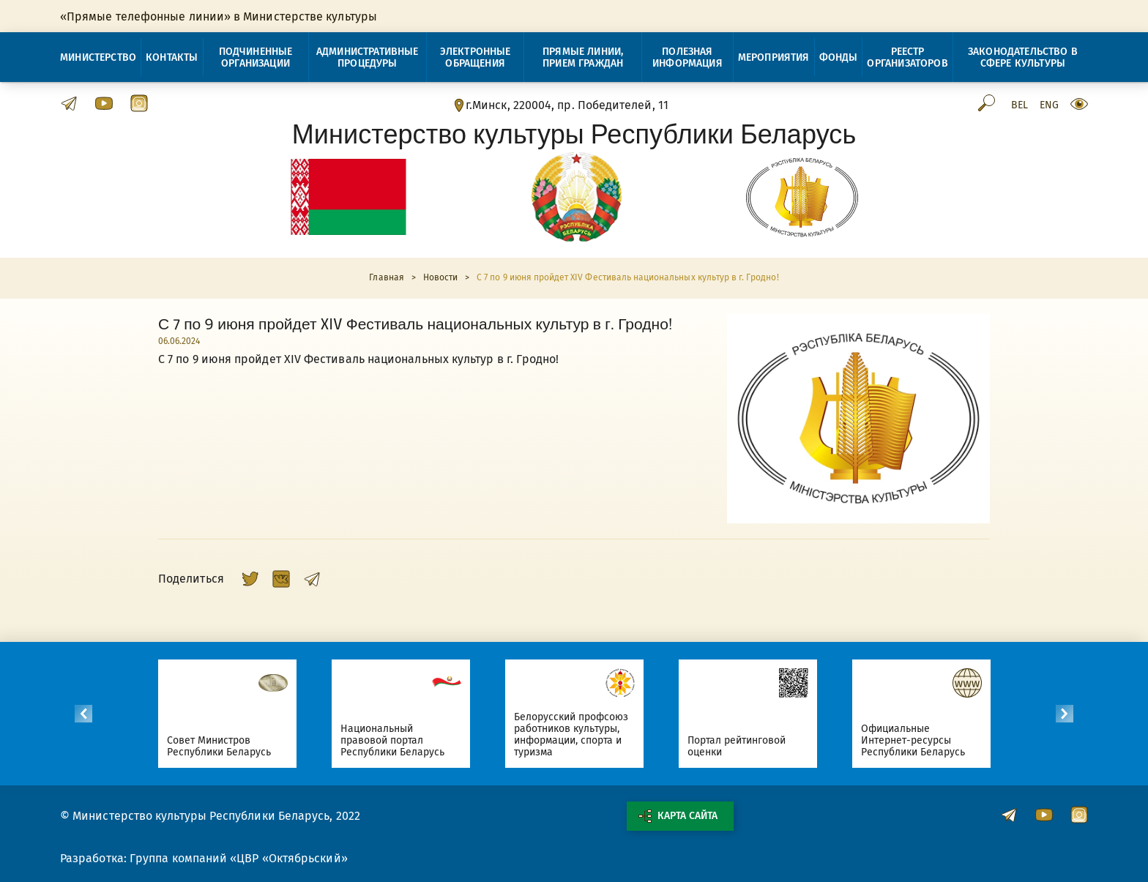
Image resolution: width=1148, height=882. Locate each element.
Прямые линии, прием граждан (583, 57)
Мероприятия (774, 57)
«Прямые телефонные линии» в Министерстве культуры (218, 16)
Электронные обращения (475, 57)
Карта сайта (678, 816)
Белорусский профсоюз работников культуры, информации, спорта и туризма (578, 734)
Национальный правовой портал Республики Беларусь (400, 740)
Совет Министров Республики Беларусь (226, 746)
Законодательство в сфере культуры (1023, 57)
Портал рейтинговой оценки (744, 746)
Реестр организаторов (907, 57)
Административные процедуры (367, 57)
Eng (1049, 105)
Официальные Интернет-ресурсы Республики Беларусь (920, 740)
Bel (1019, 105)
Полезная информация (687, 57)
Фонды (838, 57)
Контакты (172, 57)
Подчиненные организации (256, 57)
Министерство (98, 57)
